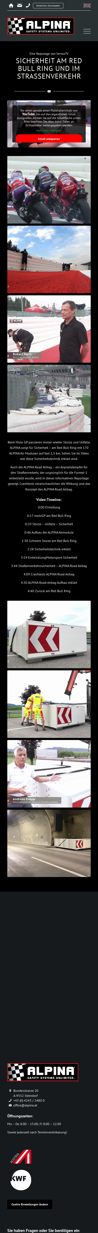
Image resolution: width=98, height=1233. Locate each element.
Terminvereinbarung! (52, 1132)
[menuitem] (85, 31)
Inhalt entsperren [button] (49, 139)
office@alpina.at (25, 1105)
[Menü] (85, 31)
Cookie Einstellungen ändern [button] (29, 1204)
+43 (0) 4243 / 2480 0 (29, 1100)
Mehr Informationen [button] (49, 131)
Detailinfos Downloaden (48, 5)
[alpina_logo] (40, 25)
